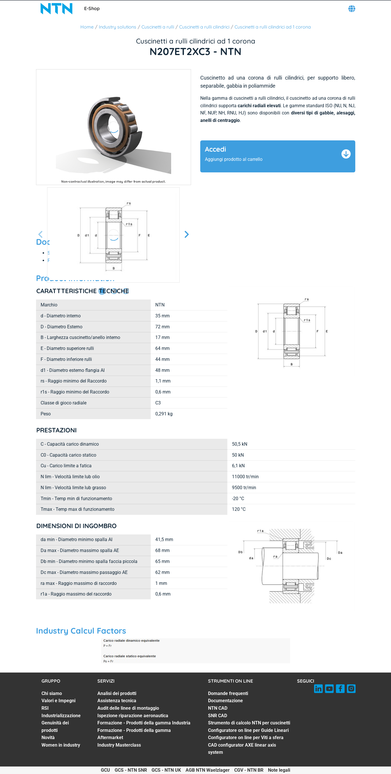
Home (87, 27)
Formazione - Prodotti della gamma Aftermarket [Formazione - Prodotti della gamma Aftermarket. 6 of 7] (134, 734)
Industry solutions (117, 27)
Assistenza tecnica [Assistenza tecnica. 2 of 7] (116, 700)
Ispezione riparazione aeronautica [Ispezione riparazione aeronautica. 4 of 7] (132, 715)
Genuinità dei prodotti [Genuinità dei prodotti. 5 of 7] (55, 726)
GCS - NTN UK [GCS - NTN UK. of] (166, 770)
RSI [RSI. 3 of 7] (45, 708)
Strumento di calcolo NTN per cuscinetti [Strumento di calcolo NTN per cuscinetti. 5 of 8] (249, 723)
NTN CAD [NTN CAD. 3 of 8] (217, 708)
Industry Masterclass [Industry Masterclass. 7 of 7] (119, 745)
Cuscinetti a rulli (157, 27)
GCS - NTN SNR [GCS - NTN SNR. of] (131, 770)
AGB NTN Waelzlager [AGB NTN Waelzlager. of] (208, 770)
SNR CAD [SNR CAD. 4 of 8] (217, 715)
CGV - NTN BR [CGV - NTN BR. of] (248, 770)
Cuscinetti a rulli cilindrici (204, 27)
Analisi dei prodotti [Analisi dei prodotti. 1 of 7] (116, 693)
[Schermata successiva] (186, 234)
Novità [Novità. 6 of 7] (48, 737)
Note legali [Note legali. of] (279, 770)
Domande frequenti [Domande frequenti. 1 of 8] (228, 693)
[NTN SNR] (56, 8)
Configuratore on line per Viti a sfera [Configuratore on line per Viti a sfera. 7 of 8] (246, 737)
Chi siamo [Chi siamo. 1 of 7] (51, 693)
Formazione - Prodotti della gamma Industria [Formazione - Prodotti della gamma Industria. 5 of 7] (143, 723)
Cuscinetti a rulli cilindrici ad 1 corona (273, 27)
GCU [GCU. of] (105, 770)
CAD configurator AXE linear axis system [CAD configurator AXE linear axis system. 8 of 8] (242, 748)
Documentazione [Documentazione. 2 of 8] (225, 700)
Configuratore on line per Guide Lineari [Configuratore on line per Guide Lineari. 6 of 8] (248, 730)
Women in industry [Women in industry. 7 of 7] (60, 745)
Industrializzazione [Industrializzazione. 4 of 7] (61, 715)
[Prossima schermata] (40, 234)
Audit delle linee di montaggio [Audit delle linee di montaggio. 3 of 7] (128, 708)
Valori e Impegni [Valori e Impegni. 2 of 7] (58, 700)
